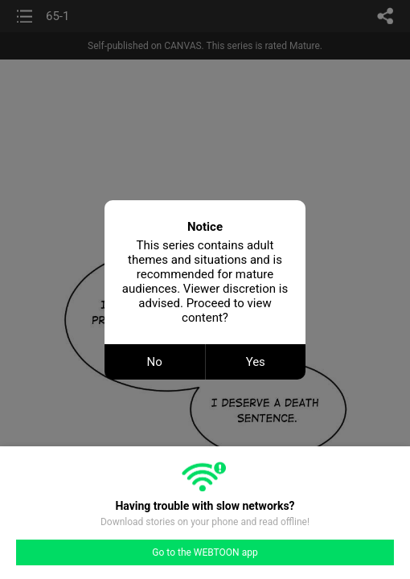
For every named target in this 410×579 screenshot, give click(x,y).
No (154, 362)
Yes (255, 362)
